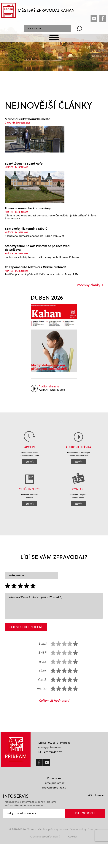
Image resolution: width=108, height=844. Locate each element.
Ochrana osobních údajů (45, 836)
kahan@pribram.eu (49, 747)
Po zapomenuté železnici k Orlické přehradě (35, 267)
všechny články (88, 285)
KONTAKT (78, 489)
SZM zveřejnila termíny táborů (26, 228)
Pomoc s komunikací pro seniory (28, 208)
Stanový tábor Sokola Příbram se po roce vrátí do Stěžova (37, 248)
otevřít (30, 461)
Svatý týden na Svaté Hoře (23, 163)
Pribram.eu (54, 778)
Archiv (29, 447)
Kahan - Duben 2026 (52, 390)
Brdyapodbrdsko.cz (54, 787)
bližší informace (95, 795)
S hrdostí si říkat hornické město (27, 119)
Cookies (72, 836)
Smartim (93, 829)
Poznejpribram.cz (54, 783)
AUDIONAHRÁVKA (78, 447)
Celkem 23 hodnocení (54, 700)
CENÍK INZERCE (29, 489)
